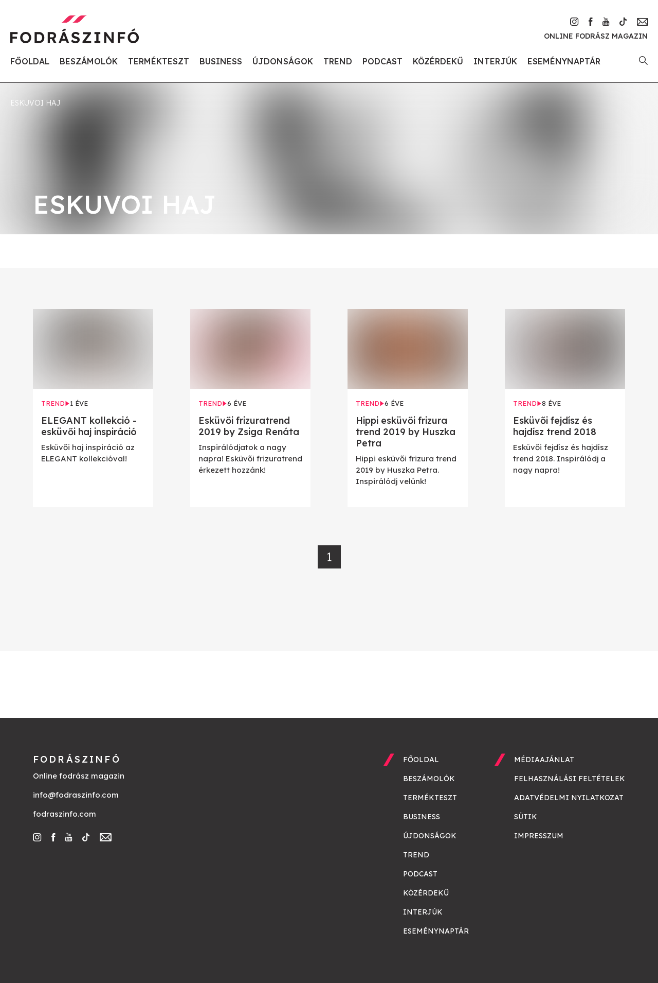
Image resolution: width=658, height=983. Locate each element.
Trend (337, 61)
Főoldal (29, 61)
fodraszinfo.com (64, 814)
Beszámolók (89, 61)
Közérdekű (438, 61)
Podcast (382, 61)
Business (220, 61)
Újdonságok (282, 61)
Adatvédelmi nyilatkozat (569, 797)
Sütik (525, 816)
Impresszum (538, 835)
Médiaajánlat (544, 759)
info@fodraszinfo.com (76, 795)
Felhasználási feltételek (569, 778)
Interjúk (495, 61)
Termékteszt (158, 61)
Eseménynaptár (563, 61)
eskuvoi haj (35, 103)
